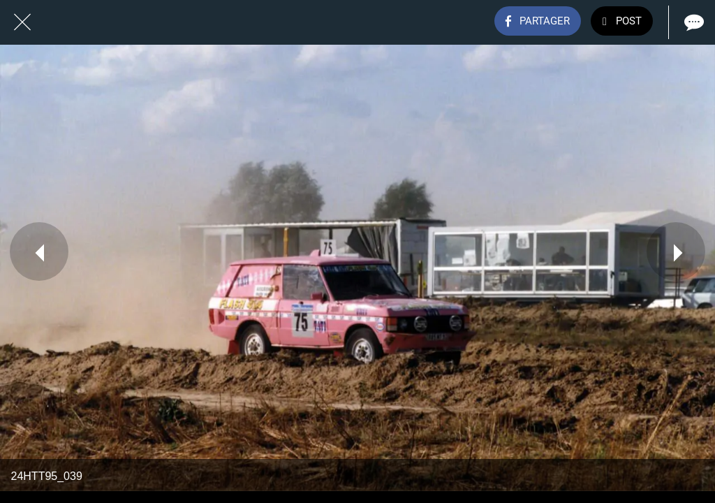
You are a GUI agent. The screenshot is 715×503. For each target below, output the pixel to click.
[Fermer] (22, 22)
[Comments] (692, 22)
